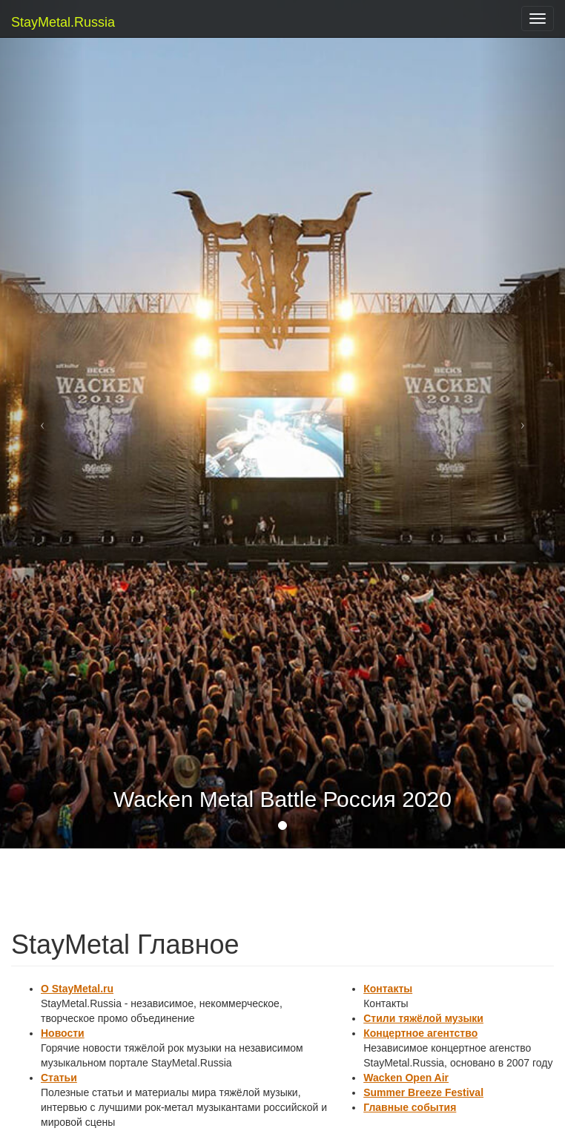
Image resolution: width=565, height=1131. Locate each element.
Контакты (387, 989)
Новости (63, 1033)
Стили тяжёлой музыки (423, 1018)
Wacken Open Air (406, 1078)
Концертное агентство (420, 1033)
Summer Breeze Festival (423, 1092)
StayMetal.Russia (42, 22)
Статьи (59, 1078)
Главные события (409, 1107)
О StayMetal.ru (77, 989)
